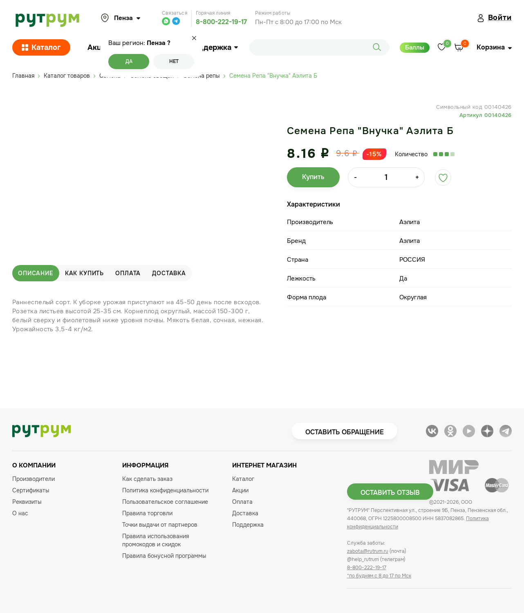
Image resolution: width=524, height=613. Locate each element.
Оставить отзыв (390, 492)
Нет (174, 61)
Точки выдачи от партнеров (159, 524)
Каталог (41, 47)
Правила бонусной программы (164, 555)
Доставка (169, 273)
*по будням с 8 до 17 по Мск (379, 576)
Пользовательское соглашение (165, 501)
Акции (98, 47)
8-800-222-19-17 (221, 22)
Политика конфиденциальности (165, 490)
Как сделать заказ (147, 479)
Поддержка (213, 47)
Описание (36, 273)
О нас (20, 513)
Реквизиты (27, 501)
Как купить (84, 273)
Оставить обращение (344, 432)
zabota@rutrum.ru (367, 551)
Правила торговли (147, 513)
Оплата (128, 273)
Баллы (414, 47)
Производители (33, 479)
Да (128, 61)
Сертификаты (30, 490)
